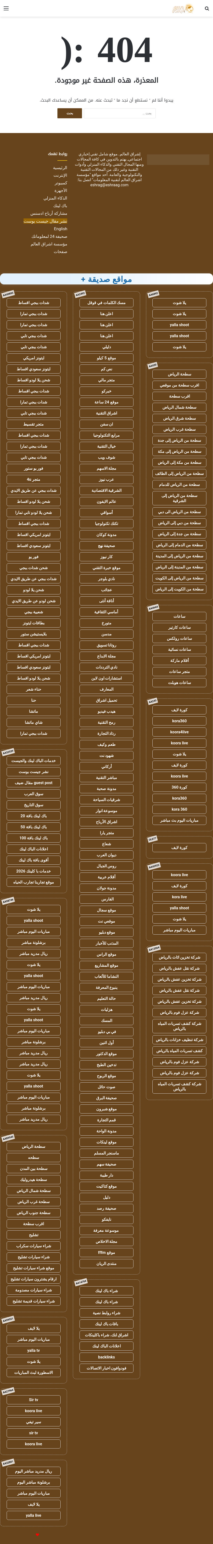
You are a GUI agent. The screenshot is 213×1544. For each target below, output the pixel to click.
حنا (33, 700)
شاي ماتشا (33, 722)
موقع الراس (106, 954)
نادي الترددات (107, 667)
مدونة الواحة (106, 1131)
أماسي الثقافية (106, 612)
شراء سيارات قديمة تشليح (34, 1301)
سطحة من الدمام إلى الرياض (179, 545)
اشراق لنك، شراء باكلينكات (106, 1335)
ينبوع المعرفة (106, 987)
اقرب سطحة (179, 396)
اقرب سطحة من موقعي (179, 385)
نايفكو (106, 1219)
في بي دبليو (106, 1031)
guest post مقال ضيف (34, 782)
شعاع (106, 844)
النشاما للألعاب (106, 976)
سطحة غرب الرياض (179, 429)
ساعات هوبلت (179, 682)
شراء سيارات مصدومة (33, 1290)
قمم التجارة (106, 1120)
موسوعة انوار (107, 810)
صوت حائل (106, 1087)
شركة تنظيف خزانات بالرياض (179, 1039)
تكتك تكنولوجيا (106, 523)
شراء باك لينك (106, 1291)
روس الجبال (107, 866)
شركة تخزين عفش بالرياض (179, 979)
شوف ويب (106, 457)
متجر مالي (106, 380)
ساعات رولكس (179, 638)
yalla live (33, 1515)
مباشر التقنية (106, 777)
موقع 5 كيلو (106, 358)
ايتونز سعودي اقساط (33, 369)
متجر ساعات (179, 671)
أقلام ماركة (179, 660)
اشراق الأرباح (106, 821)
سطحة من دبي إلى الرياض (179, 523)
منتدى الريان (106, 1263)
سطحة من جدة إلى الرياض (179, 534)
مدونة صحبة (106, 788)
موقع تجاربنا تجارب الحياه (33, 882)
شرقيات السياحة (106, 799)
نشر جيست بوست (33, 771)
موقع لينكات (106, 1142)
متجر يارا (106, 833)
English (60, 228)
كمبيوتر (61, 182)
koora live (179, 743)
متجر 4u (33, 479)
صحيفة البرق (106, 1098)
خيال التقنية (106, 446)
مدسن (106, 634)
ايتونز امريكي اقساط (33, 534)
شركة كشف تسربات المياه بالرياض (179, 1026)
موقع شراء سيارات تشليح (33, 1268)
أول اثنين (106, 1042)
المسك (106, 1020)
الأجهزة (60, 190)
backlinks (106, 1357)
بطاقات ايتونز (33, 623)
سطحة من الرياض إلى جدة (179, 440)
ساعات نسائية (179, 649)
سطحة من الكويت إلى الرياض (179, 589)
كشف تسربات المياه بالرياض (179, 1050)
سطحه (33, 1157)
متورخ (106, 623)
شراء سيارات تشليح (34, 1257)
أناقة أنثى (106, 601)
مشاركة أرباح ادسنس (48, 213)
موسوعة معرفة (106, 1230)
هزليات (106, 1009)
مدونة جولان (107, 888)
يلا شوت (179, 302)
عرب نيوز (106, 479)
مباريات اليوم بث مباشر (179, 820)
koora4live (179, 732)
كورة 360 (179, 787)
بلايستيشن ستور (34, 634)
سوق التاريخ (33, 805)
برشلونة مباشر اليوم (33, 1482)
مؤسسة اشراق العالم (49, 244)
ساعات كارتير (179, 627)
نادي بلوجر (106, 579)
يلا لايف (34, 1328)
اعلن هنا (106, 313)
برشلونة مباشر (33, 942)
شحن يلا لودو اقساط (33, 380)
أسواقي (106, 512)
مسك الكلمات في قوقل (106, 302)
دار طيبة (106, 1175)
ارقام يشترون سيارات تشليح (33, 1279)
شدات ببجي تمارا (33, 313)
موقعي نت (106, 921)
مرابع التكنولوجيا (106, 435)
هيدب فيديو (107, 711)
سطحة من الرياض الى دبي (179, 512)
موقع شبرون (106, 1109)
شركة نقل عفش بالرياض (179, 968)
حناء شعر (33, 689)
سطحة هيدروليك (33, 1179)
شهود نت (106, 755)
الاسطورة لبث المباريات (33, 1372)
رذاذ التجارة (106, 733)
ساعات (179, 616)
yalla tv (33, 1350)
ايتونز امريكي (33, 358)
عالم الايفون (106, 501)
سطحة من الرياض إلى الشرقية (179, 498)
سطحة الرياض (179, 374)
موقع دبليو (106, 932)
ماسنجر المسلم (106, 1153)
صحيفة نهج (106, 545)
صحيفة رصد (106, 1208)
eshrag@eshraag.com (109, 185)
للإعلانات (29, 1535)
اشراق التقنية (106, 413)
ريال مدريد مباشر (33, 953)
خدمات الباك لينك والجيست (33, 760)
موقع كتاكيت (106, 1186)
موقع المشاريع (106, 965)
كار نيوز (106, 556)
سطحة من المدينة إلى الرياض (179, 567)
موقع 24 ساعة (106, 402)
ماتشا (33, 711)
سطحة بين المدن (33, 1168)
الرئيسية (60, 167)
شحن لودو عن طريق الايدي (33, 601)
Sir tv (33, 1399)
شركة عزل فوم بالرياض (179, 1012)
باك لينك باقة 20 (34, 816)
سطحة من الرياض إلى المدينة (179, 556)
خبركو (106, 391)
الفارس (106, 899)
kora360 (179, 721)
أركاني (106, 766)
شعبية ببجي (33, 612)
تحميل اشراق (106, 700)
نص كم (106, 369)
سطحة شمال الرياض (179, 407)
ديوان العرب (106, 855)
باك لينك (60, 205)
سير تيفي (33, 1422)
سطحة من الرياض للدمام (179, 484)
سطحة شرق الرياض (179, 418)
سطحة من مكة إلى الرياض (179, 462)
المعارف (106, 689)
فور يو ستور (33, 468)
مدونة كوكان (106, 534)
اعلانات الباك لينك (106, 1346)
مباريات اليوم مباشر (179, 930)
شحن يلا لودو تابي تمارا (33, 512)
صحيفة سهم (107, 1164)
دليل (106, 1197)
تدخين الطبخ (106, 1064)
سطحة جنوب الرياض (33, 1212)
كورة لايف (179, 710)
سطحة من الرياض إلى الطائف (179, 473)
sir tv (33, 1433)
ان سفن (106, 424)
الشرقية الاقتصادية (107, 490)
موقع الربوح (106, 1076)
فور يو (34, 556)
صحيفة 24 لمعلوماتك (49, 236)
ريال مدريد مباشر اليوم (33, 1471)
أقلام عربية (107, 877)
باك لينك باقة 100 (33, 838)
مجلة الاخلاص (107, 1241)
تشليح (33, 1235)
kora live (179, 897)
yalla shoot (179, 324)
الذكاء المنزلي (55, 198)
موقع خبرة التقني (106, 567)
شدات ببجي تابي (34, 336)
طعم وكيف (106, 744)
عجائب (106, 590)
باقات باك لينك (106, 1324)
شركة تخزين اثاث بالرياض (179, 957)
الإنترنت (60, 175)
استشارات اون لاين (106, 678)
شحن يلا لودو (33, 590)
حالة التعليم (106, 998)
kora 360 (179, 809)
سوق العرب (33, 794)
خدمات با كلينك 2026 (33, 871)
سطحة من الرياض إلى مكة (179, 451)
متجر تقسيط (33, 424)
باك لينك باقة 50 (34, 827)
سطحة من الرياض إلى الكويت (179, 578)
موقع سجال (106, 910)
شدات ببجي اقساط (33, 302)
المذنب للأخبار (107, 943)
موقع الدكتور (106, 1053)
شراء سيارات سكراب (33, 1246)
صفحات (60, 251)
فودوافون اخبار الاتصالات (107, 1368)
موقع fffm (106, 1252)
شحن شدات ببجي (33, 567)
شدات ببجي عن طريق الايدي (33, 490)
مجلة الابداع (106, 656)
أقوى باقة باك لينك (33, 860)
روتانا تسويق (107, 645)
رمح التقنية (106, 722)
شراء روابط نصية (106, 1313)
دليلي (106, 347)
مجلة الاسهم (107, 468)
